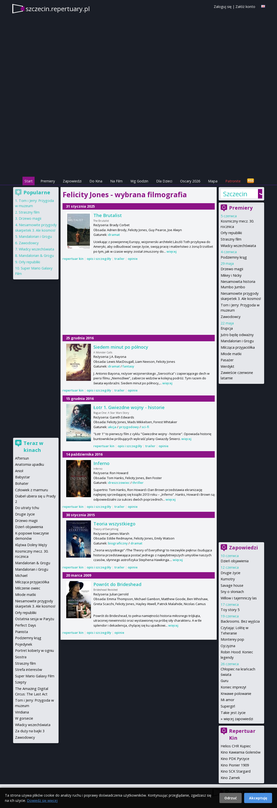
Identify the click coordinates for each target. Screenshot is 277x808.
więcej (172, 251)
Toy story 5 (230, 609)
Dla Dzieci (164, 181)
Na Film (116, 181)
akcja (112, 427)
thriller (138, 482)
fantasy (128, 366)
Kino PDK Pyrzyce (235, 758)
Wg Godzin (139, 181)
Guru (224, 680)
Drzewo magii (232, 269)
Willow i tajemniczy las (239, 598)
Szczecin (235, 193)
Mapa (212, 181)
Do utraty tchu (27, 507)
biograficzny (118, 543)
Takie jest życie (233, 712)
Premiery (48, 181)
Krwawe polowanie (236, 693)
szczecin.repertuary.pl (58, 8)
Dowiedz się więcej (42, 800)
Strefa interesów (28, 669)
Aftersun (22, 458)
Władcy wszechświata (238, 245)
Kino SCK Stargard (236, 771)
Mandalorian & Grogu (36, 255)
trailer (119, 258)
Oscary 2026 (190, 181)
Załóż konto (245, 6)
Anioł (19, 470)
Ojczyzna (228, 645)
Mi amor (227, 699)
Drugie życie (230, 572)
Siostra (20, 657)
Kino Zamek (230, 777)
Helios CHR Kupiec (236, 746)
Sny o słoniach (232, 591)
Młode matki (231, 353)
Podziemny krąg (234, 257)
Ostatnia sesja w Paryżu (34, 618)
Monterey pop (232, 639)
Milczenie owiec (27, 588)
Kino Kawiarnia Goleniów (240, 752)
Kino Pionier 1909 (235, 765)
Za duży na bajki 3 (29, 731)
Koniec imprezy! (233, 687)
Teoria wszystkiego (114, 524)
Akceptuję (258, 798)
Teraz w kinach (33, 446)
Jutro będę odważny (237, 334)
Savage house (232, 585)
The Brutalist (107, 215)
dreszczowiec (119, 482)
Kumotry (228, 579)
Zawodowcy (230, 316)
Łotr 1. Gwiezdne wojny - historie (129, 407)
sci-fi (145, 427)
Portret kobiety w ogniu (34, 650)
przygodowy (129, 427)
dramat (114, 234)
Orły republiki (231, 232)
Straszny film (231, 239)
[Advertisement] (138, 141)
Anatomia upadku (29, 464)
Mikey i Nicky (231, 275)
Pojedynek (23, 644)
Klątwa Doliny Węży (31, 544)
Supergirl (228, 706)
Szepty (20, 682)
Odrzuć (230, 798)
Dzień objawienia (235, 561)
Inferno (101, 463)
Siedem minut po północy (120, 347)
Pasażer (227, 360)
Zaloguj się (223, 6)
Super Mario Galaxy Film (34, 676)
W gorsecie (24, 718)
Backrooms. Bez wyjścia (240, 621)
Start (28, 181)
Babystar (22, 477)
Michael (21, 575)
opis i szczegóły (99, 258)
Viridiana (22, 712)
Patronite (233, 181)
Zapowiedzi (72, 181)
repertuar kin (73, 258)
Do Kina (95, 181)
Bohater (21, 483)
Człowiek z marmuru (31, 490)
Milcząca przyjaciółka (238, 347)
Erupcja (227, 328)
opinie (133, 258)
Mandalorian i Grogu (237, 341)
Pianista (21, 631)
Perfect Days (25, 625)
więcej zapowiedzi (238, 718)
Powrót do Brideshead (117, 584)
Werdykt (227, 366)
